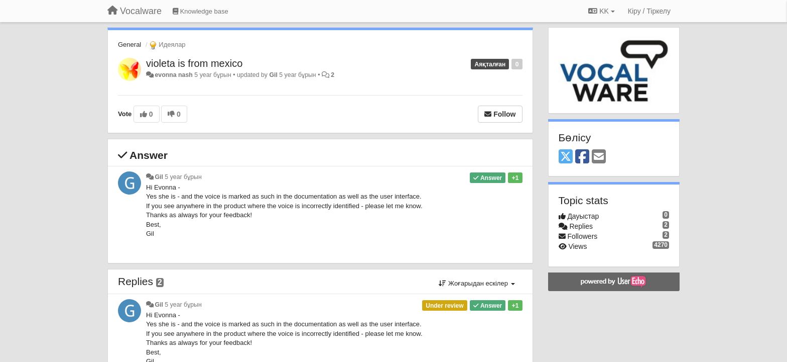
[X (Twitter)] (566, 157)
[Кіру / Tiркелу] (649, 11)
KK (601, 11)
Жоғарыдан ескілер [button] (476, 283)
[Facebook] (582, 157)
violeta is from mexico (194, 63)
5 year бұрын (183, 176)
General (129, 44)
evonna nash (173, 74)
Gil (273, 74)
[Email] (599, 157)
